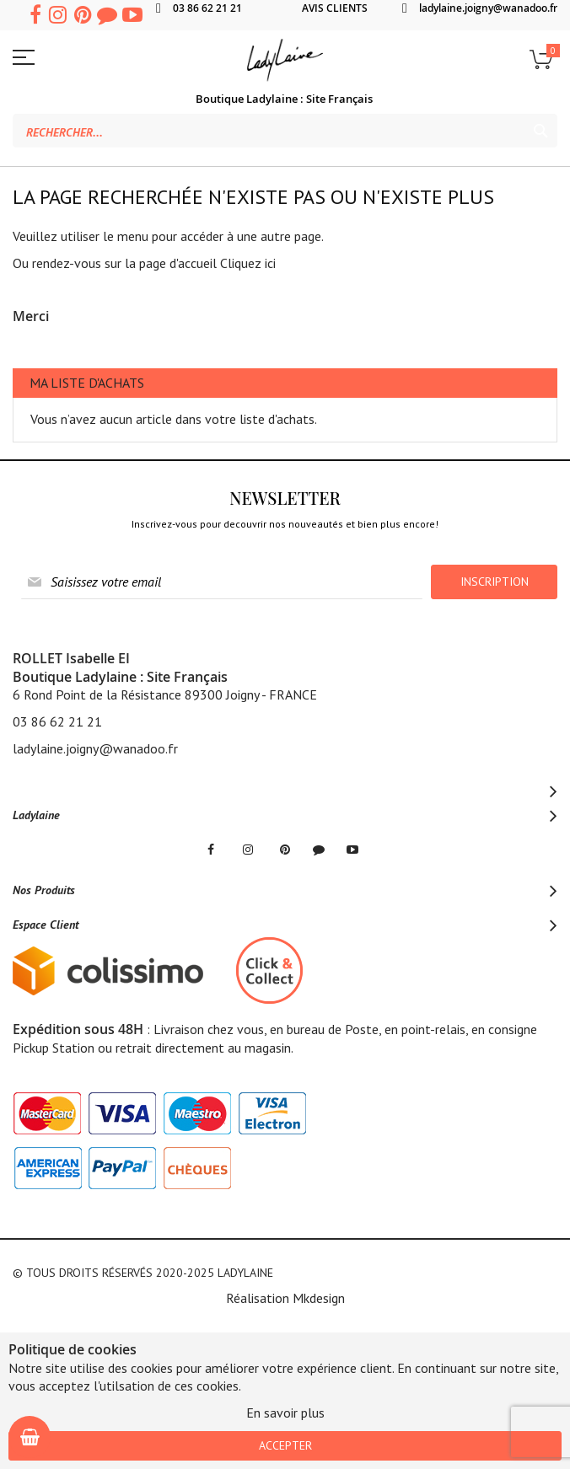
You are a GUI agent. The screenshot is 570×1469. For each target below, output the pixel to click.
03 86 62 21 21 (207, 8)
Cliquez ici (248, 263)
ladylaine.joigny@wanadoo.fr (488, 8)
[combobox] (285, 130)
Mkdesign (319, 1297)
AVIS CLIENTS (335, 8)
